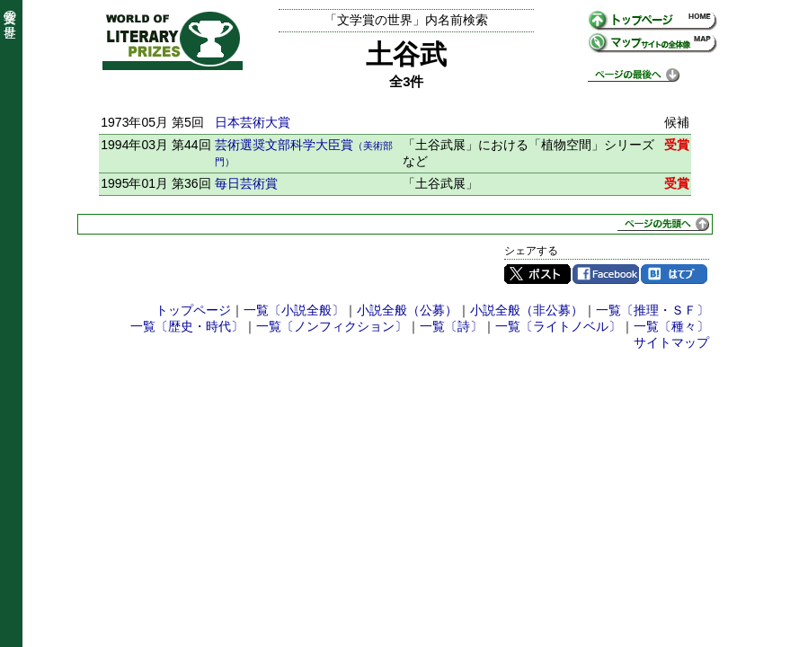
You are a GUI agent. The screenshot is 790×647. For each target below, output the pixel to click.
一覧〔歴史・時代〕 (187, 326)
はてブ (674, 274)
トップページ (193, 310)
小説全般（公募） (407, 310)
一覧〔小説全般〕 (294, 310)
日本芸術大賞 (252, 122)
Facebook (606, 274)
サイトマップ (671, 342)
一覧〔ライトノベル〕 (558, 326)
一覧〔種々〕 (671, 326)
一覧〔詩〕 (451, 326)
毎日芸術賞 (246, 183)
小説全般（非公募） (526, 310)
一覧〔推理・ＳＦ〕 (652, 310)
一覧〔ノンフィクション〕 (331, 326)
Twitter (537, 274)
